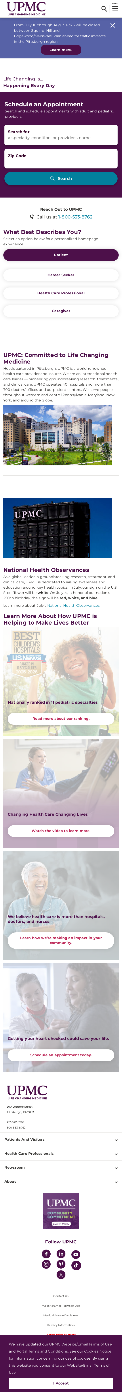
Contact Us (61, 1296)
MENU (115, 3)
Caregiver (61, 311)
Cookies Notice (97, 1351)
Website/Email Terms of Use (61, 1305)
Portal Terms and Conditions (42, 1351)
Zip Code (17, 155)
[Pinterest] (61, 1265)
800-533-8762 (16, 1127)
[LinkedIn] (61, 1254)
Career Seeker (61, 275)
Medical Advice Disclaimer (61, 1315)
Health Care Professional (61, 293)
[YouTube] (75, 1255)
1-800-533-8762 (75, 217)
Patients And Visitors (24, 1139)
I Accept (61, 1383)
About (10, 1181)
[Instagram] (46, 1265)
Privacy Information (60, 1325)
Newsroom (14, 1167)
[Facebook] (46, 1254)
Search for (19, 131)
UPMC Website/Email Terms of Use (80, 1344)
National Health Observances (73, 605)
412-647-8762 (15, 1122)
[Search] (104, 9)
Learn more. (61, 50)
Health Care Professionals (29, 1153)
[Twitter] (61, 1274)
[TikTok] (76, 1265)
